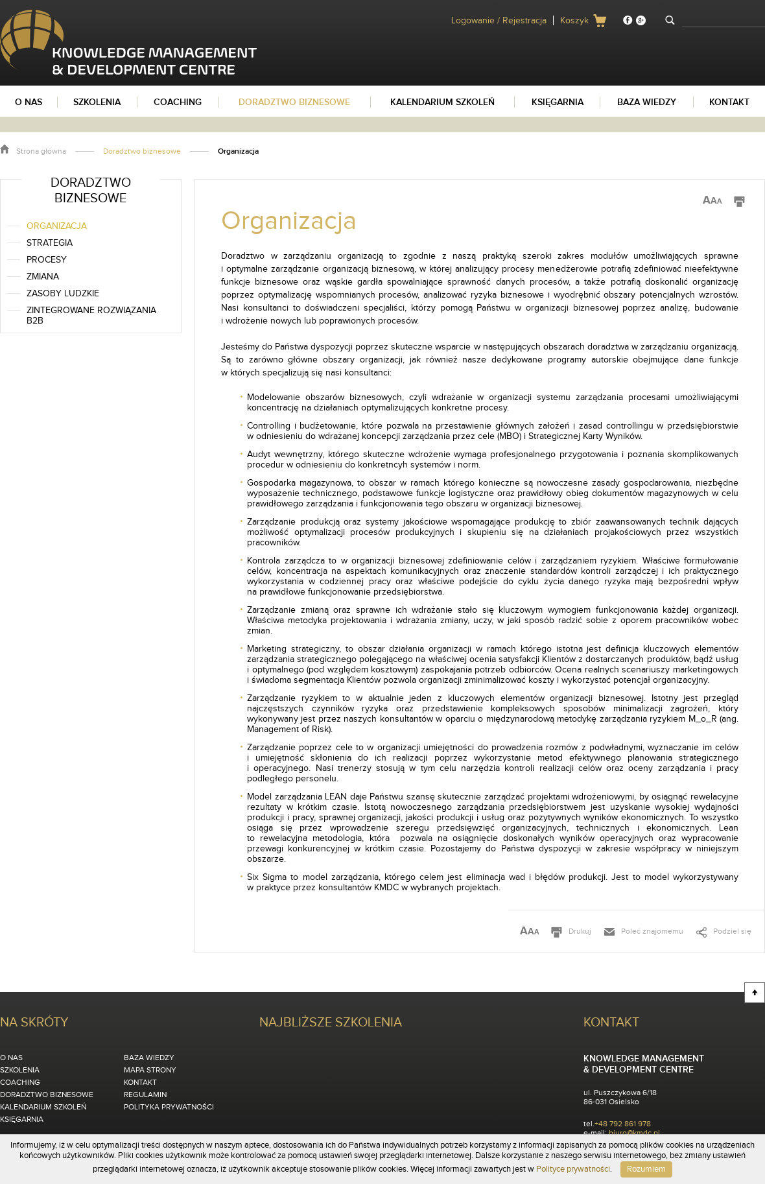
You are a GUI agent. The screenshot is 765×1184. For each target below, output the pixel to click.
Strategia (50, 243)
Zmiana (43, 277)
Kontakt (140, 1082)
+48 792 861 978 (622, 1123)
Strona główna (41, 151)
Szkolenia (20, 1069)
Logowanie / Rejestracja (499, 21)
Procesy (47, 260)
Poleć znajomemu (652, 931)
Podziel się (732, 931)
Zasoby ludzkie (63, 294)
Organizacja (57, 226)
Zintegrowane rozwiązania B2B (91, 315)
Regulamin (145, 1094)
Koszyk (574, 21)
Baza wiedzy (149, 1057)
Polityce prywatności (573, 1169)
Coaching (20, 1082)
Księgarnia (21, 1119)
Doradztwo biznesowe (142, 151)
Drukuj (580, 931)
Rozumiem (646, 1169)
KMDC (12, 15)
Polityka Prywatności (169, 1106)
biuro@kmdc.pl (634, 1132)
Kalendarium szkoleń (43, 1106)
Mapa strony (150, 1069)
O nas (11, 1057)
